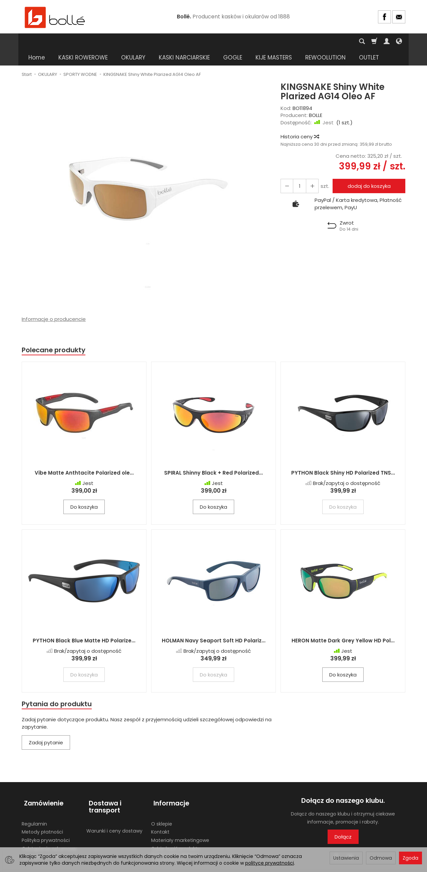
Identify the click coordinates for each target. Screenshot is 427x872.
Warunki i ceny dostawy (114, 810)
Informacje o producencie (54, 302)
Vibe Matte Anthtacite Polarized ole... (84, 457)
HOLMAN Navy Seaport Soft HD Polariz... (214, 624)
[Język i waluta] (399, 41)
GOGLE (232, 41)
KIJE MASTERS (274, 41)
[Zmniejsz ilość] (310, 170)
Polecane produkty (55, 334)
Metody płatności (42, 811)
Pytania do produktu (58, 688)
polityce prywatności (269, 863)
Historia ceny (300, 120)
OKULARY (133, 41)
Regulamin (34, 803)
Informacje (169, 785)
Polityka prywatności (46, 820)
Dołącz (343, 821)
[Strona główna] (55, 17)
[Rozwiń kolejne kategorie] (309, 41)
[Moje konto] (386, 41)
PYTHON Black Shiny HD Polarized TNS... (343, 457)
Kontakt (160, 811)
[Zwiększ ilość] (286, 170)
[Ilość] (298, 170)
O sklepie (161, 803)
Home (36, 41)
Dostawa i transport (102, 789)
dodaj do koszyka (367, 169)
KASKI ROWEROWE (83, 41)
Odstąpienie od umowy (49, 828)
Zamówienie (41, 785)
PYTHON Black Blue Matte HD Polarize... (84, 624)
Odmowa (381, 858)
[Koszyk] (374, 41)
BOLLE (315, 99)
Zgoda (410, 858)
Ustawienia (346, 858)
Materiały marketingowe (180, 820)
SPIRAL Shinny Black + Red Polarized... (213, 457)
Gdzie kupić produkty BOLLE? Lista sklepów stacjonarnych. (175, 834)
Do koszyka (84, 491)
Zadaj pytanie (46, 727)
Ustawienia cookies (44, 836)
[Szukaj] (362, 41)
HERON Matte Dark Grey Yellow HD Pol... (343, 624)
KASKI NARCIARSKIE (184, 41)
